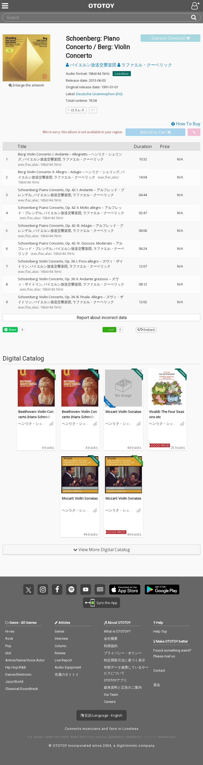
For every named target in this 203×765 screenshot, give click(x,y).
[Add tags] (93, 110)
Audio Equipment (68, 667)
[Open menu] (196, 6)
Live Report (63, 660)
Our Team (111, 695)
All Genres (28, 623)
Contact (159, 670)
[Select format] (83, 132)
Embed (146, 329)
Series (59, 631)
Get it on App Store (125, 589)
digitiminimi (127, 746)
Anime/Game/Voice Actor (25, 660)
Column (60, 646)
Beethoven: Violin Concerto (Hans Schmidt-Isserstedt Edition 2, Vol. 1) (36, 419)
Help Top (160, 631)
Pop (8, 646)
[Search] (196, 17)
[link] (170, 38)
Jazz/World (14, 682)
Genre (13, 623)
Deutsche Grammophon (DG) (99, 93)
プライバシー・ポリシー (123, 653)
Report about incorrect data (102, 317)
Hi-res (9, 631)
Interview (61, 638)
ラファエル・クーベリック (144, 65)
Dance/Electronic (18, 674)
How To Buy (185, 124)
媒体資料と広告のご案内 (123, 687)
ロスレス (76, 110)
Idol (8, 653)
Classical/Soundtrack (21, 689)
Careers (110, 702)
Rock (9, 638)
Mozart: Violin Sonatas (123, 411)
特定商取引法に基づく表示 (124, 660)
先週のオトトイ (67, 674)
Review (60, 653)
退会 (156, 685)
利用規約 (111, 646)
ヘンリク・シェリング (102, 171)
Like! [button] (110, 329)
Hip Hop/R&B (15, 667)
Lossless (122, 73)
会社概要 (111, 638)
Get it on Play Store (162, 589)
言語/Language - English (101, 715)
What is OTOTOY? (117, 631)
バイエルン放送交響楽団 (91, 65)
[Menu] (5, 6)
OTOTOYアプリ (115, 680)
